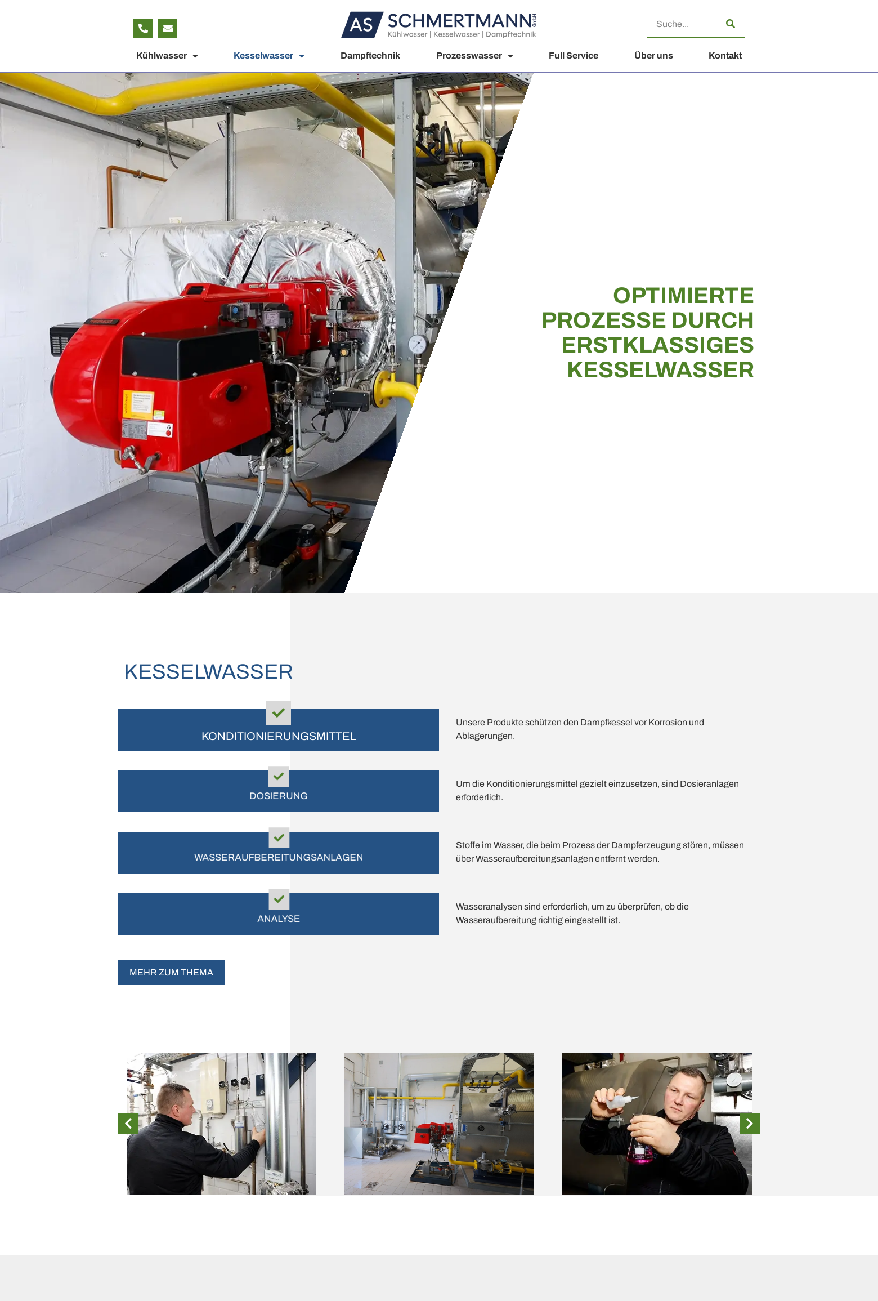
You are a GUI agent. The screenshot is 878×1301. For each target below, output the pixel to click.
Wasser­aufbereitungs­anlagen (279, 859)
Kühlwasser (167, 56)
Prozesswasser (474, 56)
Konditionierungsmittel (278, 736)
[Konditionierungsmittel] (278, 713)
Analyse (278, 920)
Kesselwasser (269, 56)
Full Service (573, 55)
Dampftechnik (370, 55)
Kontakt (725, 55)
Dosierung (278, 797)
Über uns (653, 55)
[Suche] (730, 23)
